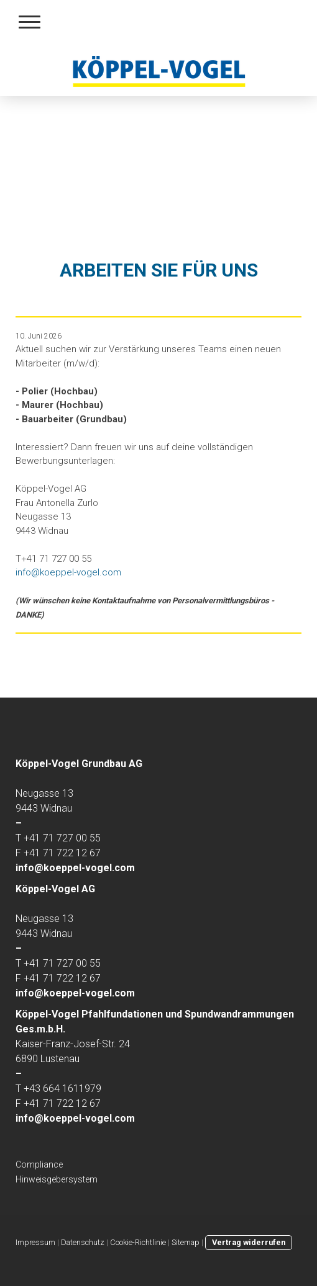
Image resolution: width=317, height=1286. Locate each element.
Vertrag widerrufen (248, 1242)
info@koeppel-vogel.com (68, 572)
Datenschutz (82, 1242)
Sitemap (186, 1242)
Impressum (35, 1242)
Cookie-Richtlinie (138, 1242)
